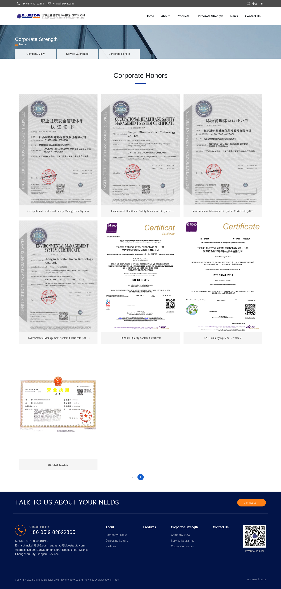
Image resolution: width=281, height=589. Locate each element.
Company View (36, 53)
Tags (116, 579)
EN (262, 3)
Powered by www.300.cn (98, 579)
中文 (255, 3)
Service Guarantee (77, 53)
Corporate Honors (119, 53)
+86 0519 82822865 (32, 3)
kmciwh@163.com (63, 3)
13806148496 (38, 541)
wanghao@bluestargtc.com (67, 545)
